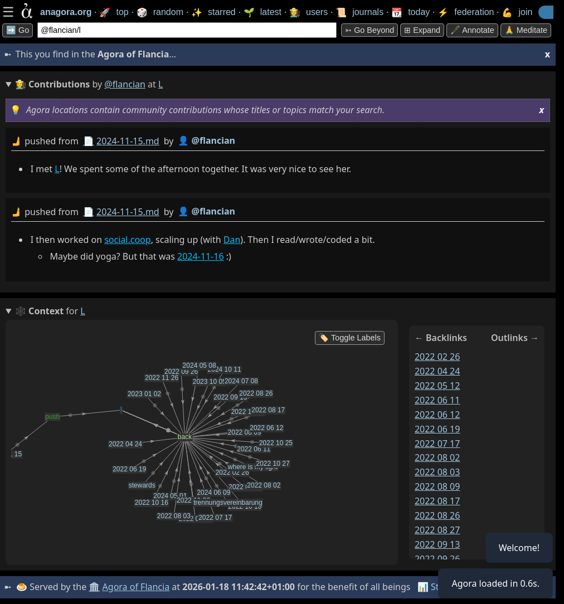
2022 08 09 (437, 486)
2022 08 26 (437, 515)
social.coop (127, 239)
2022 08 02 (437, 457)
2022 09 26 (437, 559)
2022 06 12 (437, 414)
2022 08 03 (437, 472)
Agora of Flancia (136, 587)
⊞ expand (422, 30)
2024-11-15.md (127, 141)
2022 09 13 (437, 544)
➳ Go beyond (369, 30)
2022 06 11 (437, 400)
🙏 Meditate (525, 30)
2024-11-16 (200, 256)
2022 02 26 (437, 356)
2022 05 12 (437, 385)
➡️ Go (17, 30)
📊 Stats (434, 587)
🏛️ (94, 587)
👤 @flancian (206, 140)
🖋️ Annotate (472, 30)
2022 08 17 (437, 501)
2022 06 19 (437, 429)
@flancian (124, 84)
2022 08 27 (437, 530)
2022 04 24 (437, 371)
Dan (232, 239)
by (277, 141)
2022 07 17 (437, 443)
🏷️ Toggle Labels (350, 337)
